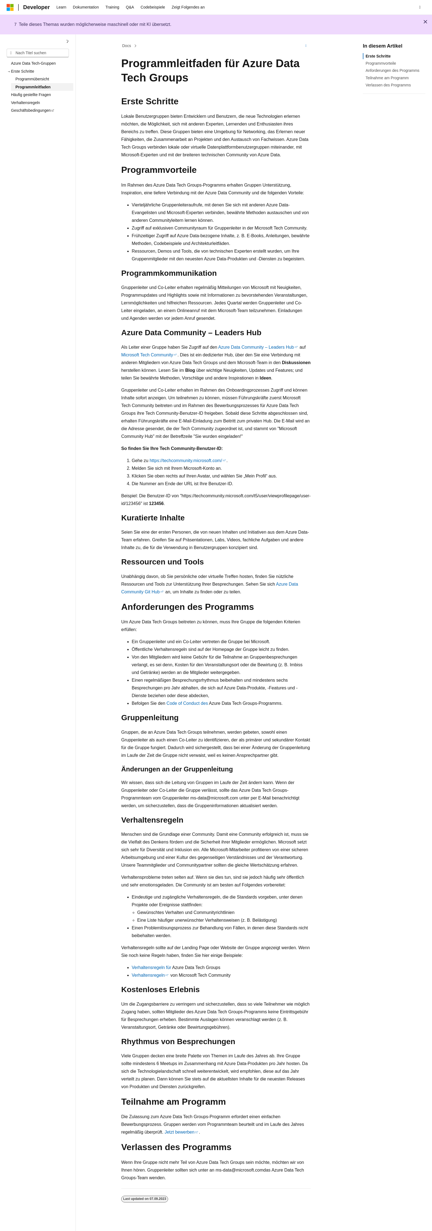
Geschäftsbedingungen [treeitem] (31, 110)
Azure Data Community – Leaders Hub (256, 347)
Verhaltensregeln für (151, 967)
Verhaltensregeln (148, 975)
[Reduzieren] (67, 42)
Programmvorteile (381, 63)
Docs (126, 45)
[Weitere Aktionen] (306, 46)
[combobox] (38, 53)
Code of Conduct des (187, 703)
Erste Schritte (378, 56)
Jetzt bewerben (179, 1132)
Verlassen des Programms (388, 85)
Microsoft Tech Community (147, 355)
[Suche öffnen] (419, 7)
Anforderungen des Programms (392, 70)
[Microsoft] (10, 7)
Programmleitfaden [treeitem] (33, 87)
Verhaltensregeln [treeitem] (25, 102)
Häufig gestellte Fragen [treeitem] (31, 94)
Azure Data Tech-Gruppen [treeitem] (33, 63)
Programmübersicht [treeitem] (32, 79)
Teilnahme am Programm (387, 78)
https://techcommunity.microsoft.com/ (186, 460)
